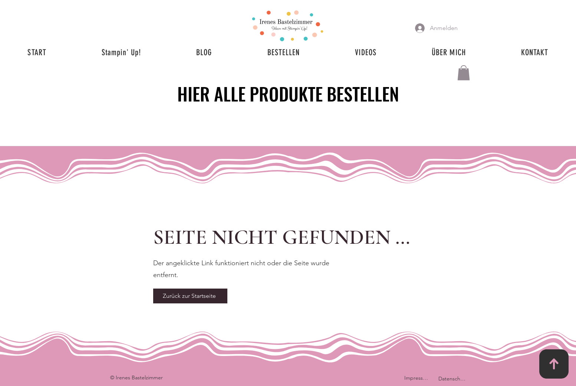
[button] (463, 72)
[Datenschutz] (453, 378)
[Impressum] (417, 377)
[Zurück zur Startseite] (190, 296)
